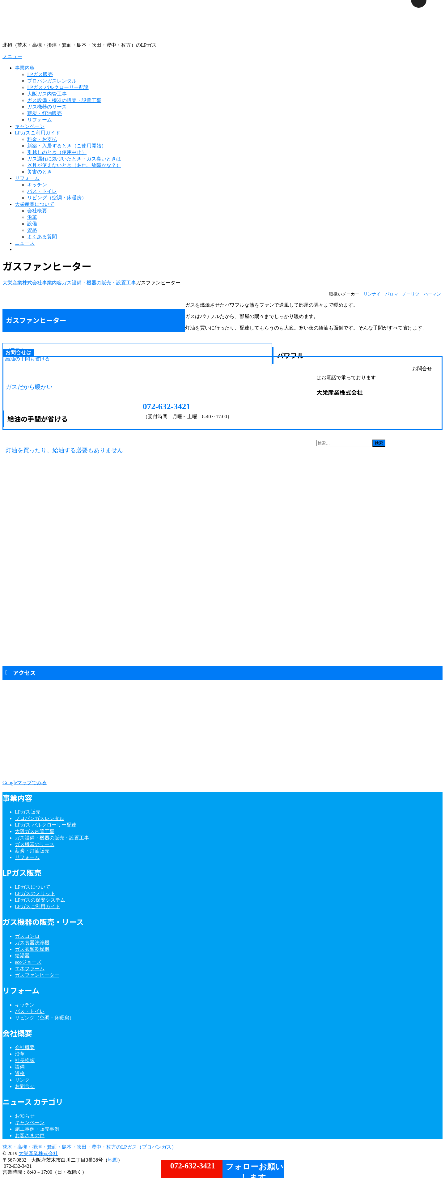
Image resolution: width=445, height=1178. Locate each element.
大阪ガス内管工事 (47, 93)
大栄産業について (34, 204)
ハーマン (432, 293)
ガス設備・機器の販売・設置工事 (64, 100)
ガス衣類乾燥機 (32, 949)
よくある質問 (42, 236)
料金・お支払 (42, 139)
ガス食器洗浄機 (32, 942)
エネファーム (29, 968)
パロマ (391, 293)
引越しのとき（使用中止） (57, 152)
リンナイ (372, 293)
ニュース (25, 243)
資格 (32, 230)
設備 (32, 223)
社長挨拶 (25, 1060)
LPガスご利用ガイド (37, 132)
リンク (22, 1079)
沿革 (32, 217)
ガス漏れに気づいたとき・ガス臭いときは (74, 158)
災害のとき (39, 171)
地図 (113, 1160)
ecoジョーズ (28, 962)
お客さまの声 (29, 1135)
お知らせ (25, 1116)
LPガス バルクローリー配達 (58, 87)
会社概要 (37, 210)
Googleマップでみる (24, 782)
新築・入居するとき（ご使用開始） (66, 145)
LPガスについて (32, 887)
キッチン (37, 184)
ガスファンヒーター (37, 975)
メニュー (12, 56)
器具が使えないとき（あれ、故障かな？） (74, 165)
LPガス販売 (40, 74)
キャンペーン (29, 126)
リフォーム (39, 119)
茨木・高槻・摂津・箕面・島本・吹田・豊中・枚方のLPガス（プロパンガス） (89, 1147)
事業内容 (25, 67)
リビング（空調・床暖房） (57, 197)
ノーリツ (410, 293)
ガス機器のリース (47, 106)
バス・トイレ (42, 191)
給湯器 (22, 955)
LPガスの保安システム (40, 900)
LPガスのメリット (35, 893)
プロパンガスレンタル (52, 80)
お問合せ (25, 1086)
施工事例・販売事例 (37, 1129)
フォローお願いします (253, 1170)
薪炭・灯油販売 (44, 113)
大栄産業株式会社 (38, 1153)
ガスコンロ (27, 936)
